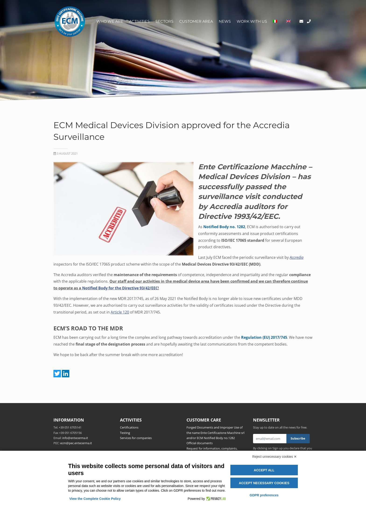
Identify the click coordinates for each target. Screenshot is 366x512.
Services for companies (136, 438)
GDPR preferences (264, 495)
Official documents (200, 443)
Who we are (109, 21)
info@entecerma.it (75, 438)
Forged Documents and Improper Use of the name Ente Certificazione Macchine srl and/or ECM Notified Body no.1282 (215, 432)
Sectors (164, 21)
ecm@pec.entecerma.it (76, 443)
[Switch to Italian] (275, 21)
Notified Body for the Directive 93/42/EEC (120, 288)
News (225, 21)
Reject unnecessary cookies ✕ (274, 456)
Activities (139, 21)
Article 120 (120, 312)
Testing (125, 433)
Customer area (196, 21)
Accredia (296, 257)
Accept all (264, 470)
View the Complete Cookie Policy (95, 499)
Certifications (129, 427)
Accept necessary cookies (264, 483)
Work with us (252, 21)
